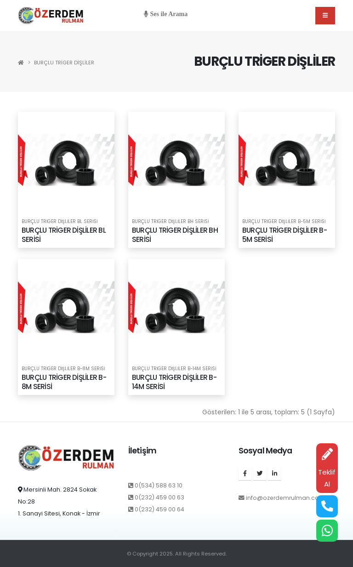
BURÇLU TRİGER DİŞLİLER (64, 62)
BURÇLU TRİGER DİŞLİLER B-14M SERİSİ (174, 369)
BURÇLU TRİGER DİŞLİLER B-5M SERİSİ (283, 221)
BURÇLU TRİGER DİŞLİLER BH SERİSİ (170, 221)
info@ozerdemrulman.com (286, 498)
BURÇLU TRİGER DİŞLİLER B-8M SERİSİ (63, 369)
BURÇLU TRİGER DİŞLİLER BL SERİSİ (59, 221)
